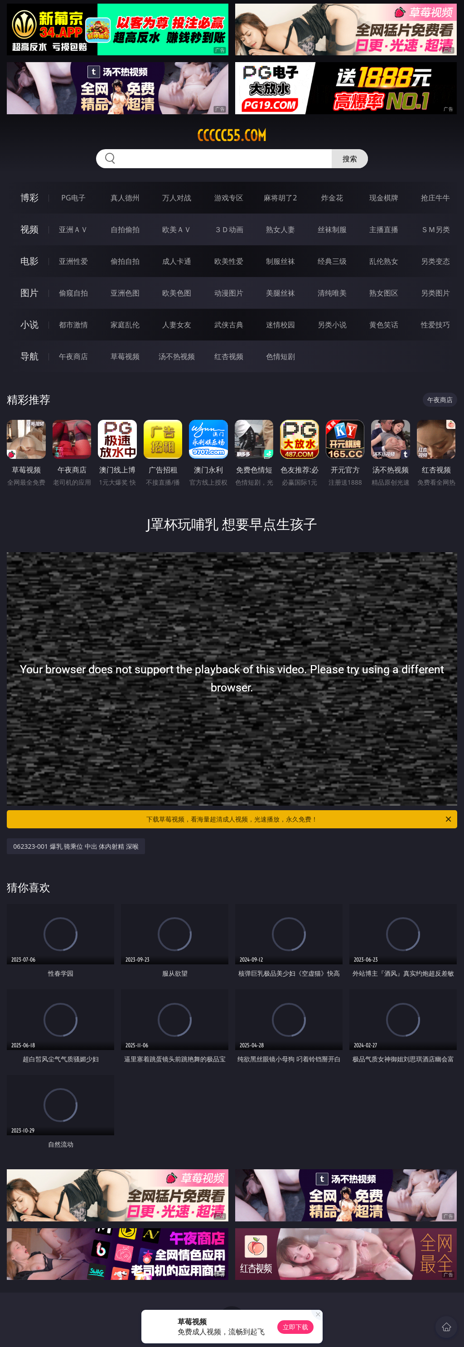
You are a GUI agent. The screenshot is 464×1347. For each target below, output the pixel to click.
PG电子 (73, 198)
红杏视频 (228, 356)
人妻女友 (176, 325)
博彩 (29, 197)
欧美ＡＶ (176, 229)
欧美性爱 (228, 261)
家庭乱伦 (125, 325)
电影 (29, 261)
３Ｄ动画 (228, 229)
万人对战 (176, 198)
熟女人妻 (280, 229)
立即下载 (295, 1327)
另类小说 (332, 325)
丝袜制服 (332, 229)
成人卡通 (176, 261)
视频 (29, 229)
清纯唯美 (332, 293)
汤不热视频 (177, 356)
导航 (29, 356)
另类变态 (435, 261)
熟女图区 (383, 293)
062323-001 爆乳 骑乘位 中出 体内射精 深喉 (76, 846)
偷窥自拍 (73, 293)
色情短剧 (280, 356)
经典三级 (332, 261)
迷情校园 (280, 325)
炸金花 (332, 198)
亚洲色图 (125, 293)
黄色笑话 (383, 325)
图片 (29, 293)
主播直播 (383, 229)
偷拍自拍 (125, 261)
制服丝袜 (280, 261)
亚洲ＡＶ (73, 229)
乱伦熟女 (383, 261)
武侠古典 (228, 325)
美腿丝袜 (280, 293)
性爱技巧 (435, 325)
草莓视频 (125, 356)
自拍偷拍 (125, 229)
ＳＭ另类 (435, 229)
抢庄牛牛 (435, 198)
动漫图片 (228, 293)
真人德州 (125, 198)
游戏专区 (228, 198)
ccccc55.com (231, 135)
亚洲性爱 (73, 261)
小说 (29, 324)
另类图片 (435, 293)
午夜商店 (73, 356)
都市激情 (73, 325)
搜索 (350, 159)
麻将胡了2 (280, 198)
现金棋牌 (383, 198)
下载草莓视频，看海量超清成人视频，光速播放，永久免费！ (299, 819)
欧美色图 (176, 293)
